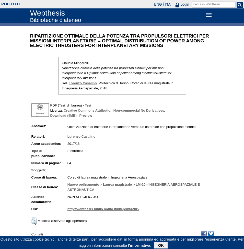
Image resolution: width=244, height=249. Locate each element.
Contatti (37, 234)
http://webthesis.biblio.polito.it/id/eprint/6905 (103, 209)
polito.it (10, 4)
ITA (168, 4)
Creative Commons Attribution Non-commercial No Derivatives (114, 110)
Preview (85, 115)
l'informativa (139, 246)
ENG (158, 4)
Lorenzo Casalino (83, 83)
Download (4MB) (63, 115)
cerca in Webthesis (206, 4)
